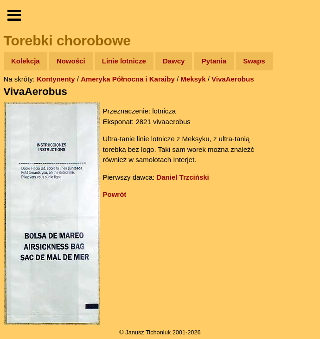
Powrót (115, 194)
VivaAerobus (232, 79)
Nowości (71, 61)
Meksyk (192, 79)
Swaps (254, 61)
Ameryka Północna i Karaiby (128, 79)
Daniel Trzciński (182, 177)
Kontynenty (56, 79)
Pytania (214, 61)
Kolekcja (25, 61)
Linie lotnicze (124, 61)
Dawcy (174, 61)
